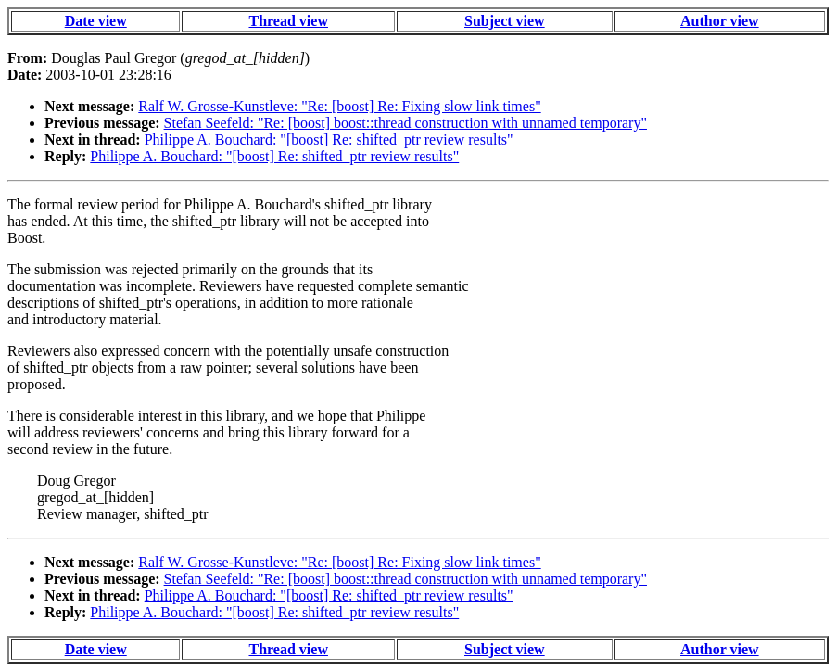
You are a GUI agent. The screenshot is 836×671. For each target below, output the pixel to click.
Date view (96, 21)
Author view (719, 21)
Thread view (287, 21)
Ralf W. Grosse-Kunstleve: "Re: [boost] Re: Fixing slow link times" (339, 106)
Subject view (504, 21)
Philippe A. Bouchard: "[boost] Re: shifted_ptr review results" (329, 139)
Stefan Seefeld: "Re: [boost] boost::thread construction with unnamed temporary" (405, 123)
